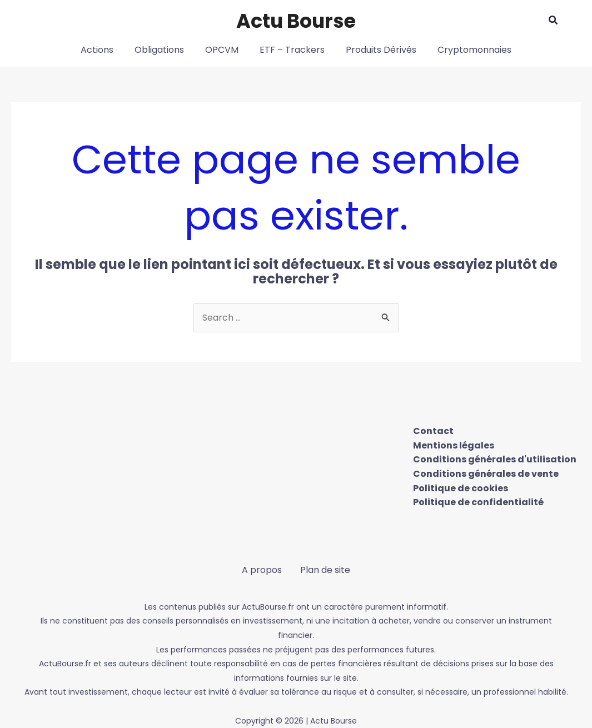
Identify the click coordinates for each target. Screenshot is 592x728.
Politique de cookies (460, 488)
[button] (554, 21)
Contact (433, 431)
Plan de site (325, 570)
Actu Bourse (296, 20)
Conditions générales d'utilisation (494, 459)
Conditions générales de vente (486, 473)
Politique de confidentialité (478, 502)
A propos (262, 570)
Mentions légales (453, 445)
